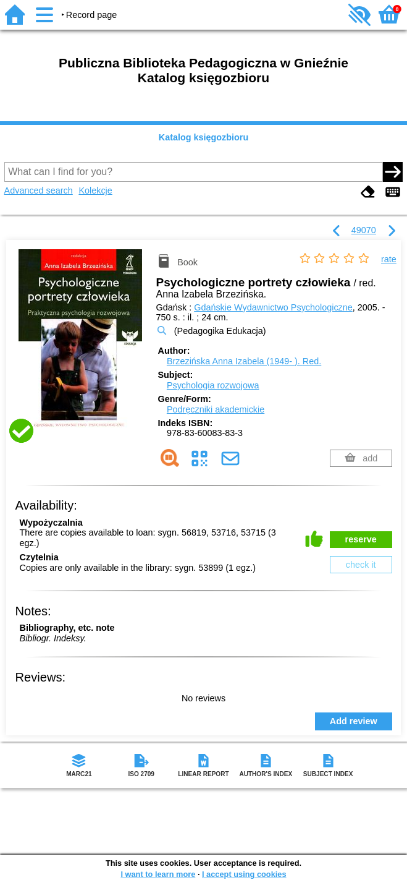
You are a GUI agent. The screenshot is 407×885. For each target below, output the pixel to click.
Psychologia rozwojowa (213, 385)
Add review (353, 721)
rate (389, 259)
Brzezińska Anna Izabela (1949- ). (244, 361)
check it (361, 565)
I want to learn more (157, 874)
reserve (361, 539)
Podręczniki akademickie (215, 409)
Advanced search (38, 190)
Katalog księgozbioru (204, 137)
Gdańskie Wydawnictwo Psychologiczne (273, 307)
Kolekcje (95, 190)
